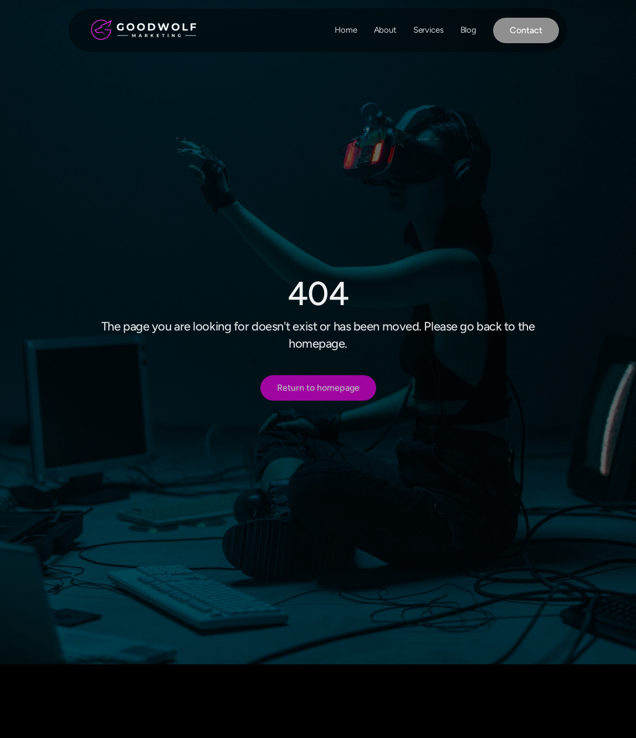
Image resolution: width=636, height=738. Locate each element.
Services (428, 30)
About (385, 30)
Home (346, 30)
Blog (468, 30)
